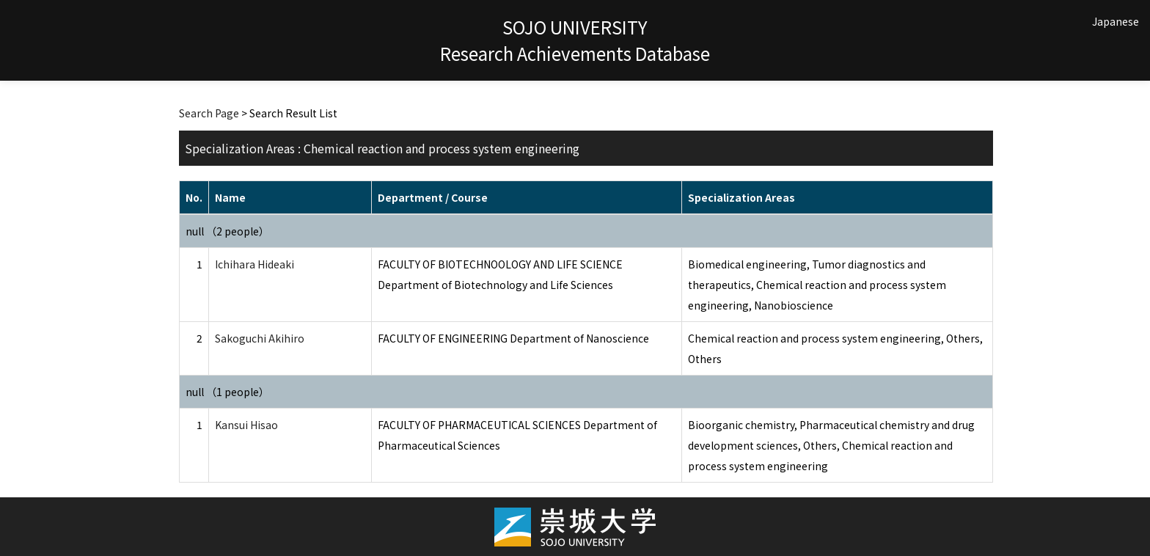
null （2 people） (227, 231)
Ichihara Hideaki (254, 264)
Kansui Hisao (246, 424)
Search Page (209, 113)
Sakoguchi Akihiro (259, 338)
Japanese (1115, 21)
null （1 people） (227, 391)
